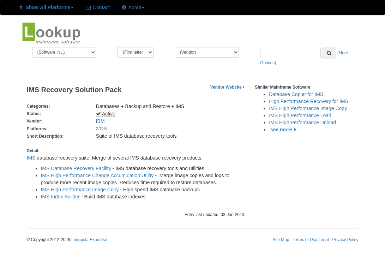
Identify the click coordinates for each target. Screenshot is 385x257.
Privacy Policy (345, 239)
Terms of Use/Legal (311, 239)
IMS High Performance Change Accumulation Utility (97, 175)
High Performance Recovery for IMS (308, 101)
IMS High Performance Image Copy (80, 189)
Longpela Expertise (89, 239)
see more (284, 129)
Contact (97, 7)
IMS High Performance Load (300, 115)
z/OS (103, 128)
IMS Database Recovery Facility (76, 168)
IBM (100, 121)
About (133, 7)
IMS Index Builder (60, 196)
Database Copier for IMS (296, 94)
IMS (31, 158)
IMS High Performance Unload (302, 122)
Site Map (280, 239)
